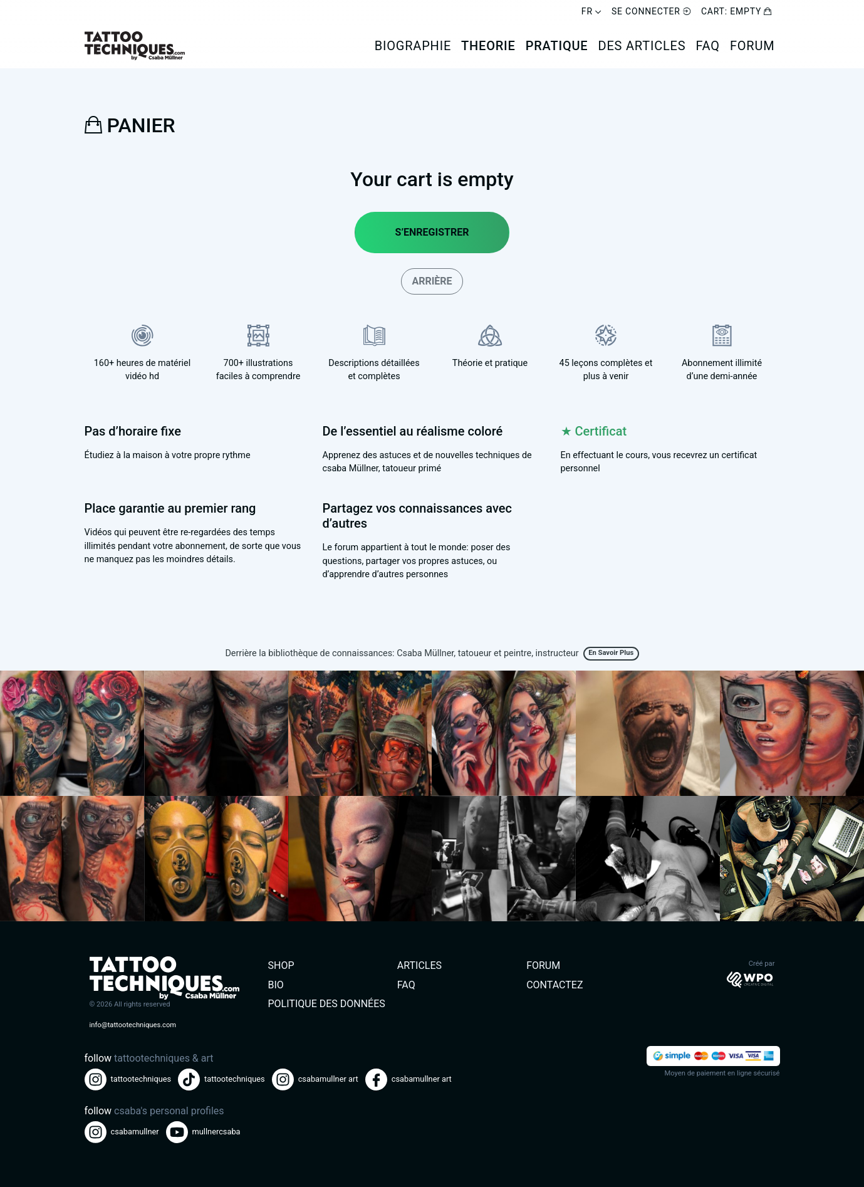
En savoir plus (610, 653)
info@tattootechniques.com (133, 1025)
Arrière (432, 281)
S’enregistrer (432, 232)
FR (591, 11)
